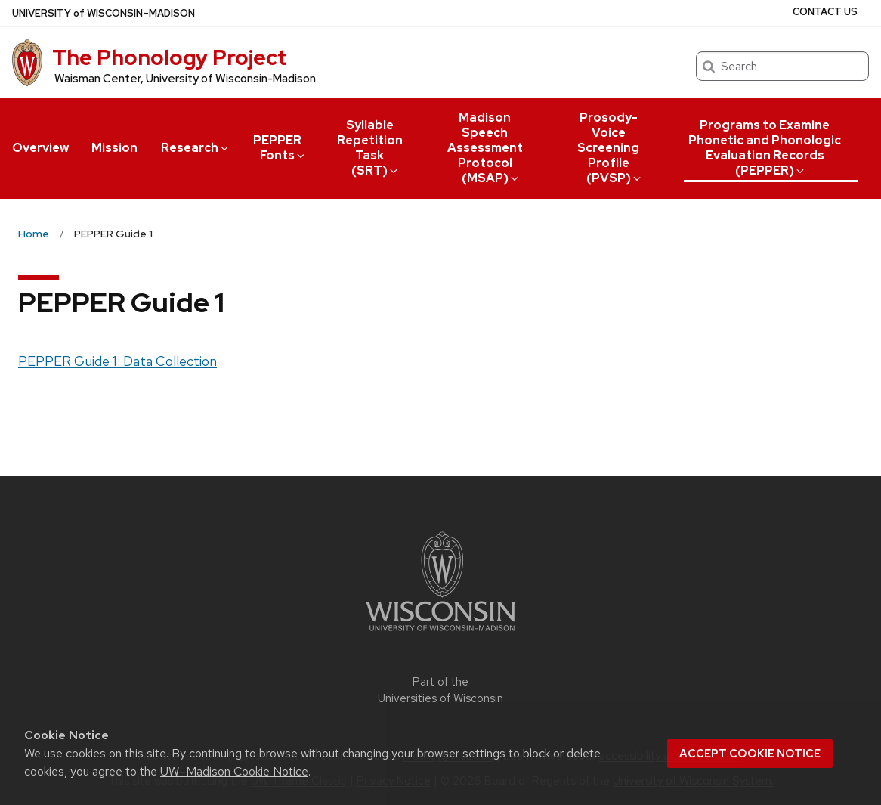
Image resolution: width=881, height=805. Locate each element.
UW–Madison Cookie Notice (234, 771)
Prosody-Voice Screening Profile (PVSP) (610, 148)
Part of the (440, 690)
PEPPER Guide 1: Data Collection (117, 361)
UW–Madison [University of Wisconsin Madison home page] (103, 13)
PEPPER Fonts (280, 147)
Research (195, 148)
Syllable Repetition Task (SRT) (370, 147)
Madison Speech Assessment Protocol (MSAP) (485, 148)
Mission (114, 148)
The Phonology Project (169, 57)
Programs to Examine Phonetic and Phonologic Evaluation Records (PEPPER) (764, 147)
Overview (40, 148)
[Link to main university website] (440, 634)
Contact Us (825, 11)
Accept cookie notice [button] (750, 753)
